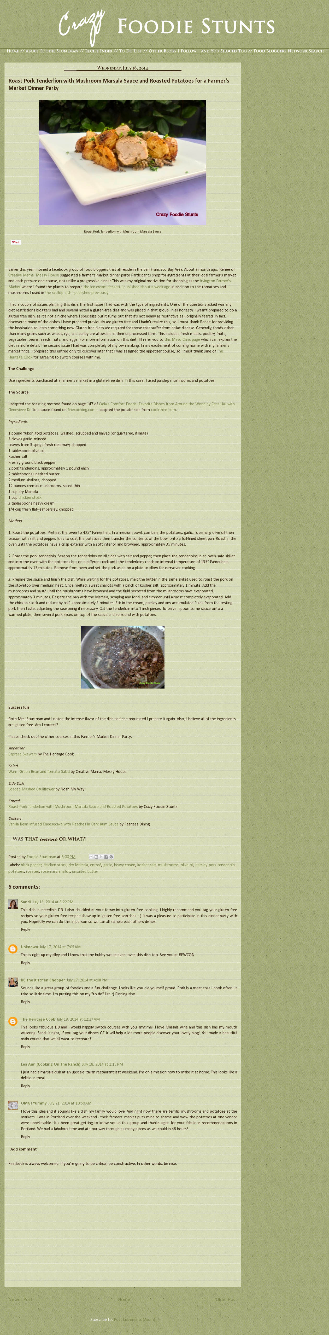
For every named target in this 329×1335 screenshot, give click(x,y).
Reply (25, 930)
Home (124, 1299)
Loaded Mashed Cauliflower (31, 789)
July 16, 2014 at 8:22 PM (52, 902)
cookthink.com (163, 410)
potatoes (16, 872)
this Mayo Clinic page (182, 340)
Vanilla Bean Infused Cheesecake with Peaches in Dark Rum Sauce (63, 824)
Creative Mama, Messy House (33, 275)
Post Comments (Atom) (134, 1320)
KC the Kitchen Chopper (43, 980)
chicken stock (30, 498)
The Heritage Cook (38, 1020)
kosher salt (146, 865)
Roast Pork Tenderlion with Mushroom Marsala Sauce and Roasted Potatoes (73, 807)
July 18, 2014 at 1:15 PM (102, 1064)
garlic (107, 865)
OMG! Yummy (34, 1103)
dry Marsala (78, 865)
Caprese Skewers (22, 754)
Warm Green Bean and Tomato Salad (39, 772)
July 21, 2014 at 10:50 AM (69, 1103)
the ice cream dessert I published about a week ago (127, 287)
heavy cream (124, 865)
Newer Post (20, 1299)
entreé (95, 865)
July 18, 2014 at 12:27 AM (78, 1020)
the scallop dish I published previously (76, 293)
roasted (32, 872)
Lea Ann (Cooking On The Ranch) (50, 1064)
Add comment (23, 1149)
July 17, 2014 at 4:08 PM (87, 980)
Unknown (29, 947)
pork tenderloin (222, 865)
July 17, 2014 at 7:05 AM (60, 947)
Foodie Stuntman (42, 857)
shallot (64, 872)
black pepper (31, 865)
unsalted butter (85, 872)
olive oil (187, 865)
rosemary (49, 872)
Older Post (226, 1299)
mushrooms (168, 865)
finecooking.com (82, 410)
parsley (201, 865)
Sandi (26, 902)
